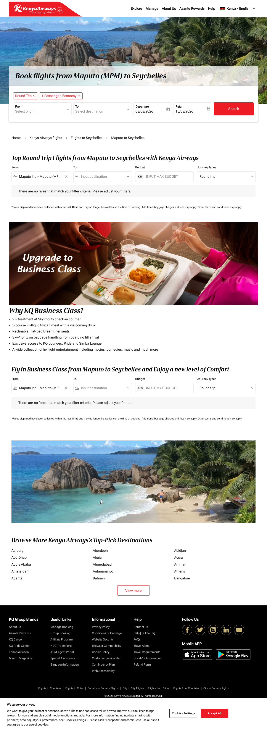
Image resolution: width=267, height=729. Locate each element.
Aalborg (17, 550)
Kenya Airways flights (45, 138)
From (18, 106)
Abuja (97, 557)
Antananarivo (103, 571)
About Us (169, 8)
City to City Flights (133, 688)
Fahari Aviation (19, 652)
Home (16, 138)
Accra (178, 557)
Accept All (215, 713)
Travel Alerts (142, 645)
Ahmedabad (102, 564)
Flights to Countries (49, 688)
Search (233, 109)
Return (179, 106)
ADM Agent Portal (62, 652)
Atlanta (17, 578)
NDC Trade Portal (61, 645)
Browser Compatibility (106, 645)
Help (211, 8)
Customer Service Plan (106, 658)
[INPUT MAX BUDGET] (167, 176)
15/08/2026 (184, 111)
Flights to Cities (74, 688)
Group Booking (60, 633)
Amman (180, 564)
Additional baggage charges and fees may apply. (170, 207)
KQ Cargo (15, 639)
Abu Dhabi (19, 557)
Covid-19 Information (148, 658)
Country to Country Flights (103, 688)
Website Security (102, 639)
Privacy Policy (100, 627)
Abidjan (180, 550)
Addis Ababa (21, 564)
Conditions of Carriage (107, 633)
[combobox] (40, 111)
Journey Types (206, 167)
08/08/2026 (144, 111)
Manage (152, 8)
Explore (136, 8)
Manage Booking (61, 627)
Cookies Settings (183, 713)
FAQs (137, 639)
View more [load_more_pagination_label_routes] (133, 591)
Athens (179, 571)
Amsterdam (20, 571)
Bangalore (182, 578)
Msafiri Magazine (20, 658)
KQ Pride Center (19, 645)
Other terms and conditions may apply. (220, 207)
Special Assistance (62, 658)
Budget (140, 167)
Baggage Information (64, 664)
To (77, 106)
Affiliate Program (61, 639)
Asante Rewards (191, 8)
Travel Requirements (147, 652)
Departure (142, 106)
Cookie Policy (100, 652)
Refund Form (142, 664)
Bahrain (99, 578)
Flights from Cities (158, 688)
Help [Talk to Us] (144, 633)
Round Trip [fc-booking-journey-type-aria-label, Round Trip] (23, 96)
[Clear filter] (66, 177)
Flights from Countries (186, 688)
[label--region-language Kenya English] (238, 8)
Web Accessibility (103, 671)
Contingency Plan (103, 664)
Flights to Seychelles (87, 138)
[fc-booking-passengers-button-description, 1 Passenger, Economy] (59, 95)
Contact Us (141, 627)
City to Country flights (216, 688)
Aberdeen (100, 550)
